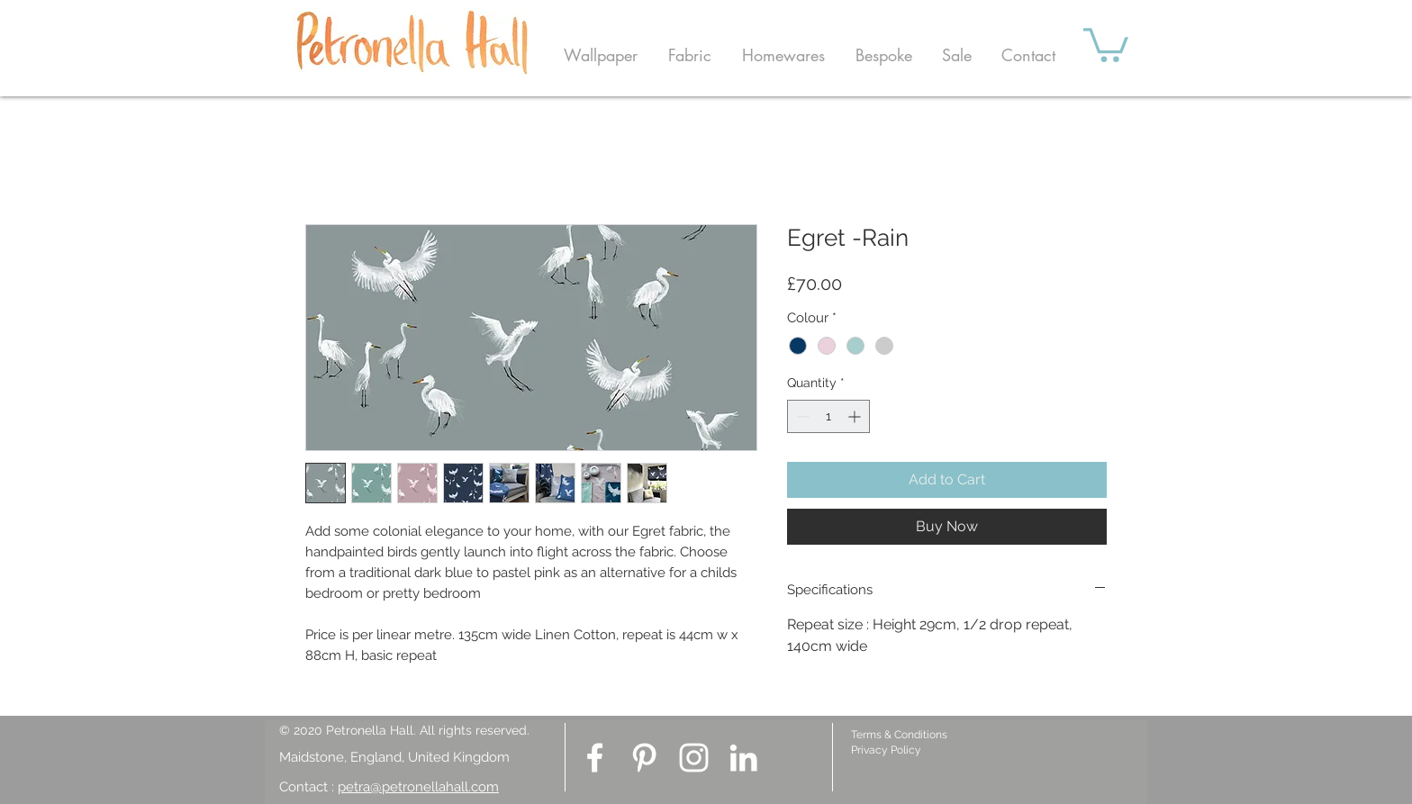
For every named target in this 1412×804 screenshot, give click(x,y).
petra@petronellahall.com (418, 787)
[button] (600, 55)
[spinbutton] (828, 416)
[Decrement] (801, 416)
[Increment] (856, 416)
